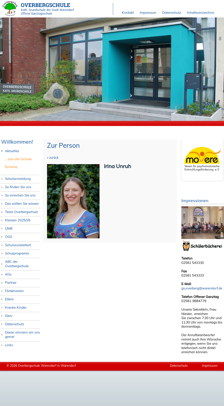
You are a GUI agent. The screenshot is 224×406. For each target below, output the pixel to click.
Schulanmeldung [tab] (15, 179)
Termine (11, 167)
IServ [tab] (6, 316)
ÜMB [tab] (6, 228)
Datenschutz (171, 12)
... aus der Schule (18, 159)
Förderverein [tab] (12, 291)
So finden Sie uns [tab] (15, 187)
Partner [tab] (8, 282)
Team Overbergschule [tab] (19, 212)
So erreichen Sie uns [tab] (17, 195)
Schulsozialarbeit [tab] (15, 245)
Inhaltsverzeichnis (200, 12)
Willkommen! (17, 141)
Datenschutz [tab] (12, 324)
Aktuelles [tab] (9, 151)
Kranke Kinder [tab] (13, 307)
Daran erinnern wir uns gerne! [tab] (20, 334)
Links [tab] (6, 345)
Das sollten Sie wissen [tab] (19, 203)
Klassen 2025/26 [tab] (15, 220)
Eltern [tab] (7, 299)
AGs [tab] (5, 274)
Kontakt (128, 12)
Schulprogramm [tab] (14, 253)
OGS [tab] (6, 237)
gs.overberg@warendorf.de (201, 288)
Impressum (148, 12)
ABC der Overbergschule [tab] (14, 264)
